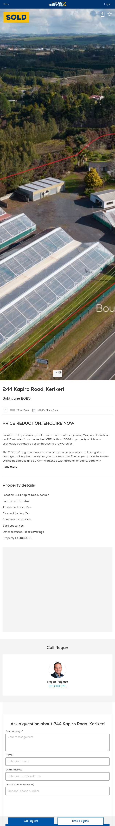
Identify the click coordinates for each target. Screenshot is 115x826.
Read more (10, 467)
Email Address (13, 770)
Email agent (80, 821)
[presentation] (31, 809)
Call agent (31, 821)
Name (8, 755)
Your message (13, 731)
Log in (107, 4)
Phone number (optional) (19, 785)
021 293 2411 (58, 686)
